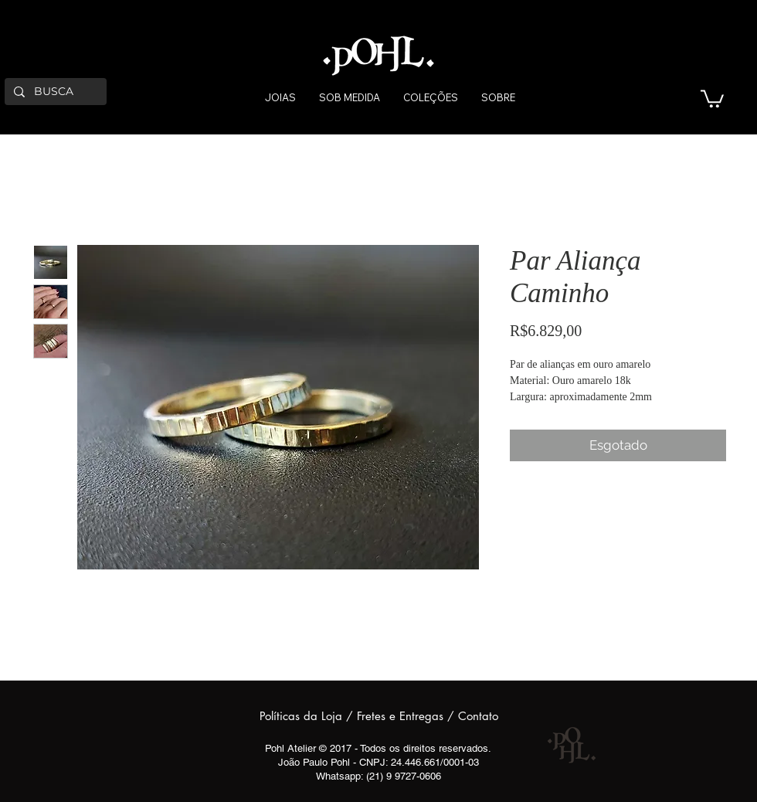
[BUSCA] (54, 92)
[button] (712, 97)
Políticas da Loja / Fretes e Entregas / (359, 716)
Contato (478, 716)
